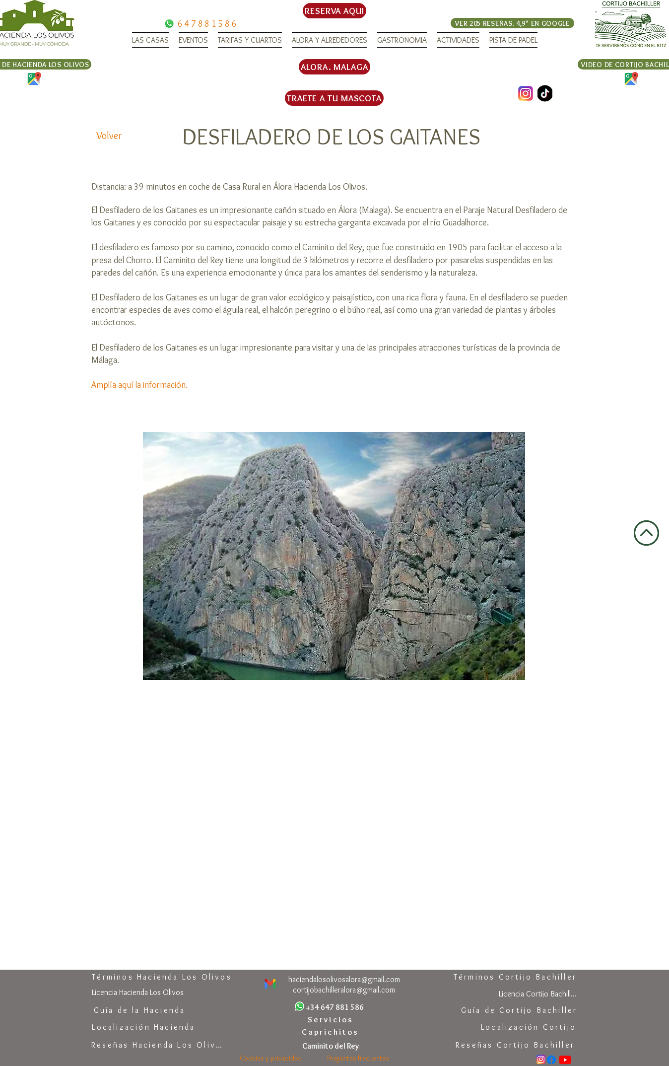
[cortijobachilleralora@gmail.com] (343, 990)
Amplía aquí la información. (139, 384)
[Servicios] (330, 1019)
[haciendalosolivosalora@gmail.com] (344, 979)
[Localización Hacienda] (143, 1027)
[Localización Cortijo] (528, 1027)
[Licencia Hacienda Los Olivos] (137, 992)
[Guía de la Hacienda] (139, 1010)
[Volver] (109, 135)
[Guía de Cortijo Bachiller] (519, 1010)
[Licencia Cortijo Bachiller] (538, 993)
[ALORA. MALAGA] (334, 66)
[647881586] (208, 23)
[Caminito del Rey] (330, 1046)
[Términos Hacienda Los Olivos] (161, 977)
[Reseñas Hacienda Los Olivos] (159, 1045)
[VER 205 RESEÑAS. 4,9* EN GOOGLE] (512, 23)
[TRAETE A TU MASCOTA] (334, 98)
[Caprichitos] (330, 1032)
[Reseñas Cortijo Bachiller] (515, 1045)
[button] (150, 40)
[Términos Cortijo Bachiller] (515, 977)
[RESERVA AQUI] (334, 10)
